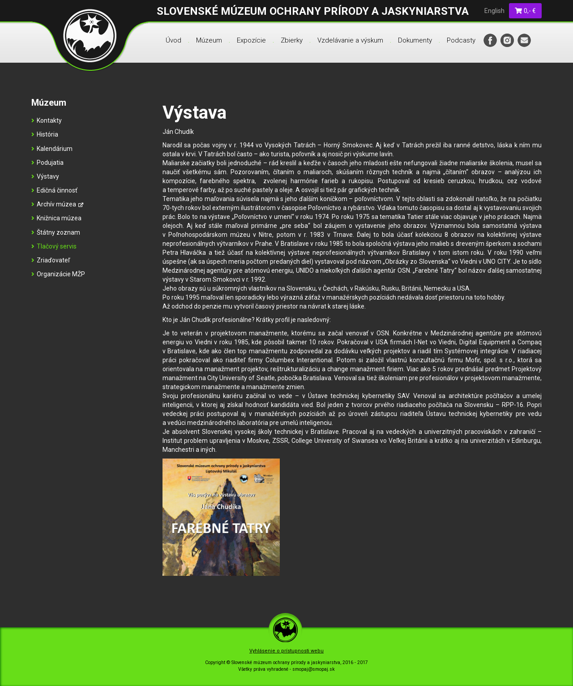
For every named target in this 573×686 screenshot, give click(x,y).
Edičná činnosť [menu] (54, 190)
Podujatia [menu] (47, 162)
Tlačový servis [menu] (54, 246)
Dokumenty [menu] (415, 40)
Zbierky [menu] (292, 40)
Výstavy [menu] (45, 176)
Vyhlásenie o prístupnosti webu (286, 651)
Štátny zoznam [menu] (55, 232)
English (494, 10)
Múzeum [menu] (209, 40)
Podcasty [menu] (461, 40)
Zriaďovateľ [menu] (50, 260)
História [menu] (44, 134)
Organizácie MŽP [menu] (58, 274)
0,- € (525, 10)
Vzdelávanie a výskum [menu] (350, 40)
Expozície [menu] (251, 40)
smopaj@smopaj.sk (313, 669)
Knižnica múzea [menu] (56, 218)
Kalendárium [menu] (52, 148)
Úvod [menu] (173, 40)
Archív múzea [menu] (57, 204)
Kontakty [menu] (46, 120)
